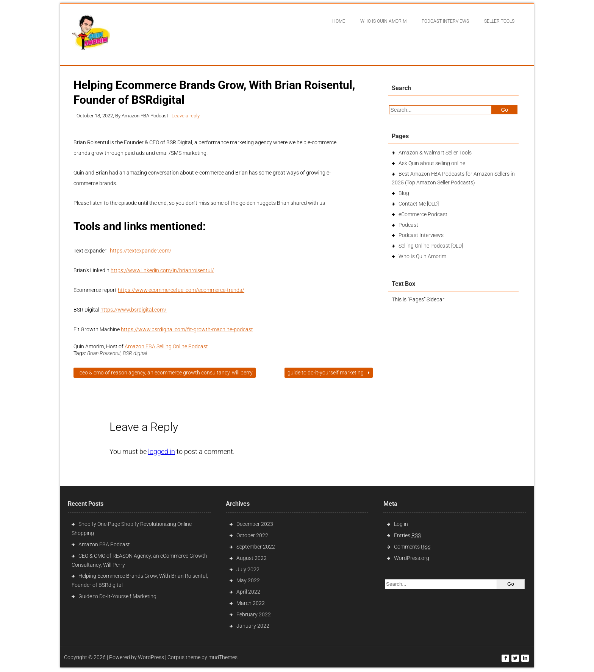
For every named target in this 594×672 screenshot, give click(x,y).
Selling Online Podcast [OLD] (431, 246)
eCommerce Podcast (423, 214)
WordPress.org (411, 558)
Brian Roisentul (103, 353)
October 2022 (252, 535)
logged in (161, 451)
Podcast (408, 225)
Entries (407, 535)
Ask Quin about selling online (432, 163)
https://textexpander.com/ (141, 251)
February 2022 (253, 614)
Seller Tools (499, 21)
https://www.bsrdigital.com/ (133, 310)
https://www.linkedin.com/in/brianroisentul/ (162, 270)
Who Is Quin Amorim (383, 21)
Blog (404, 193)
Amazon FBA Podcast (104, 544)
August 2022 (251, 558)
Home (338, 21)
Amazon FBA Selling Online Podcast (166, 346)
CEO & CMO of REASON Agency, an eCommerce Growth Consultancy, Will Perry (165, 373)
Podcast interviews (445, 21)
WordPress (151, 657)
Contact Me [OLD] (419, 204)
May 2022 (248, 580)
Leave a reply (186, 115)
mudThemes (223, 657)
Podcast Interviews (421, 235)
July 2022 (247, 569)
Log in (401, 524)
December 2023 (254, 524)
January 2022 (252, 626)
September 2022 (255, 547)
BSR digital (135, 353)
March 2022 (250, 603)
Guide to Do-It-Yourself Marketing (329, 373)
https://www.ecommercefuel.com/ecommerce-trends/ (181, 290)
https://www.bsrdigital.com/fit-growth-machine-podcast (187, 329)
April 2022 (248, 592)
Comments (412, 547)
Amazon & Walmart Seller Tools (435, 153)
